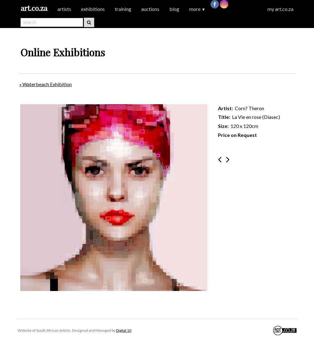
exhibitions (93, 9)
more (197, 9)
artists (64, 9)
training (123, 9)
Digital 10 (123, 330)
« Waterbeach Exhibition (45, 84)
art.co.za (34, 8)
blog (174, 9)
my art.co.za (280, 9)
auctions (150, 9)
